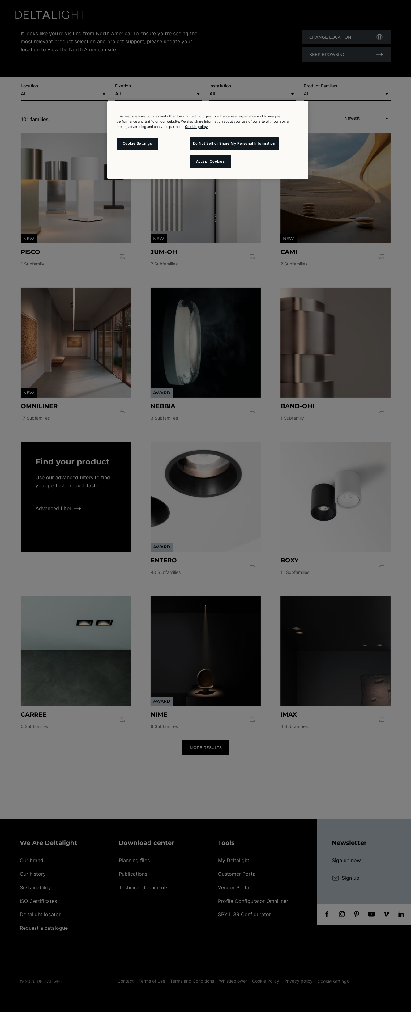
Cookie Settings (137, 143)
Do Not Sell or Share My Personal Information (234, 143)
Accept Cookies (210, 161)
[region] (207, 140)
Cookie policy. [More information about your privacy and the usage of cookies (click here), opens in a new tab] (196, 127)
